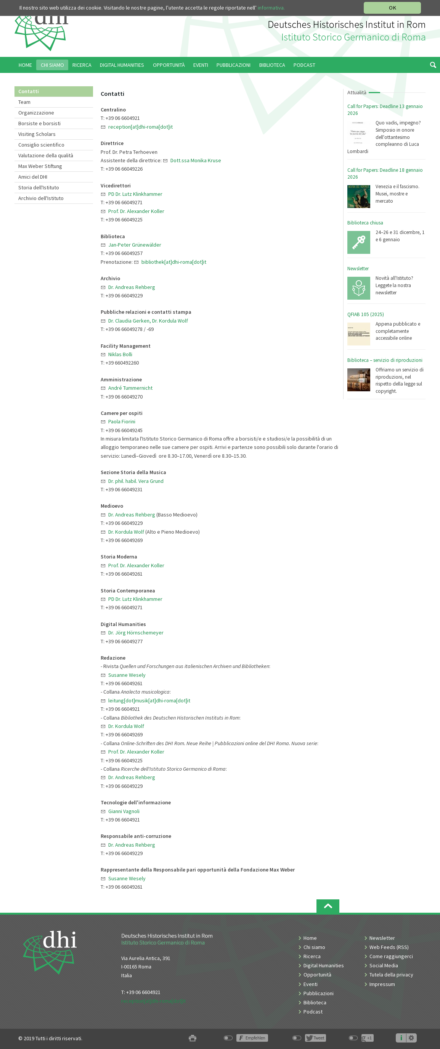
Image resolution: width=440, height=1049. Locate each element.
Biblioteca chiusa (365, 222)
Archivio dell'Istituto (41, 198)
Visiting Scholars (37, 134)
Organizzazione (36, 112)
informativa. (271, 7)
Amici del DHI (32, 176)
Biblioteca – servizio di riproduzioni (384, 360)
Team (24, 101)
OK (392, 7)
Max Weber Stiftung (40, 166)
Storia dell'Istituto (38, 187)
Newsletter (358, 268)
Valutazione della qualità (45, 155)
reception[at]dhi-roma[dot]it (153, 1000)
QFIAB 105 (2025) (365, 314)
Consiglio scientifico (41, 144)
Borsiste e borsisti (39, 123)
